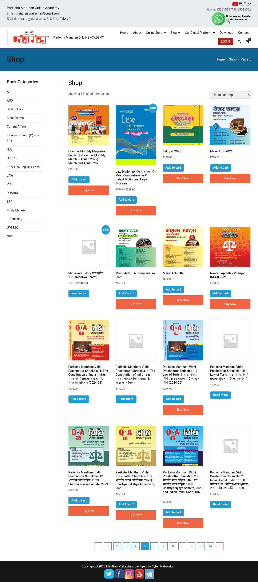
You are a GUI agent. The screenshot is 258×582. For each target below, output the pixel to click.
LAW (10, 175)
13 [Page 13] (201, 546)
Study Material (16, 210)
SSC (9, 202)
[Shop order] (230, 95)
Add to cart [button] (79, 179)
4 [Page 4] (135, 546)
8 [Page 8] (173, 546)
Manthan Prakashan (119, 566)
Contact (243, 33)
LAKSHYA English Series (23, 167)
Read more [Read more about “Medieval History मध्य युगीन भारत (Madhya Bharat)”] (78, 293)
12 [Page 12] (191, 546)
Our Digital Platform (198, 33)
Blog (174, 33)
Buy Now (89, 190)
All (8, 92)
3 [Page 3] (126, 546)
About (137, 33)
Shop (233, 59)
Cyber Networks (162, 566)
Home (124, 33)
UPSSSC (12, 228)
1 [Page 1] (108, 546)
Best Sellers (15, 109)
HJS (10, 149)
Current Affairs (17, 126)
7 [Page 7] (163, 546)
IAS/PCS (13, 158)
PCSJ (10, 184)
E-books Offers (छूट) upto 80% (23, 138)
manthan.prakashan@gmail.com (38, 13)
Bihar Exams (15, 118)
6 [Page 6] (154, 546)
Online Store (154, 33)
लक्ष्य (9, 236)
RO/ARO (12, 193)
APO (10, 100)
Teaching (16, 219)
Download (226, 33)
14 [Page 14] (210, 546)
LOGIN (225, 41)
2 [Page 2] (117, 546)
